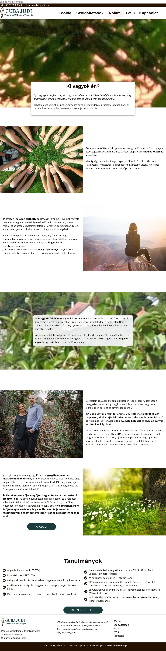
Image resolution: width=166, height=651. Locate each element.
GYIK (130, 13)
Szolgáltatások (89, 13)
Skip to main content (11, 1)
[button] (90, 13)
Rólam (115, 13)
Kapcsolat (148, 13)
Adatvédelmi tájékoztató (78, 645)
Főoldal (65, 13)
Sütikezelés (95, 645)
